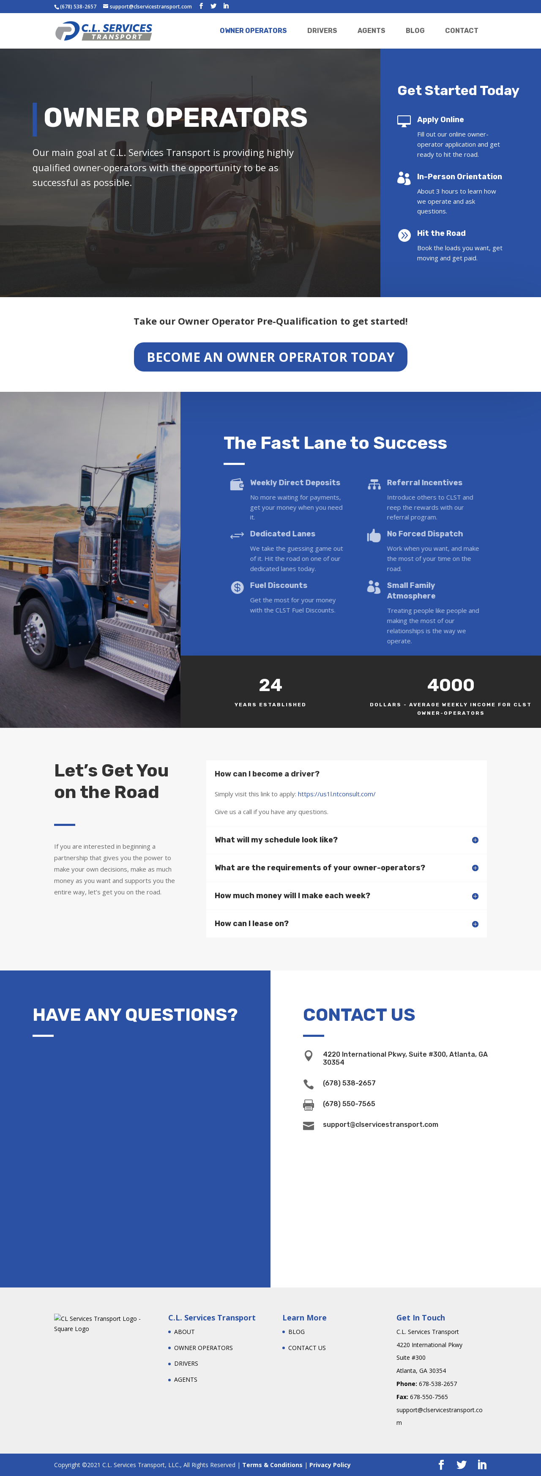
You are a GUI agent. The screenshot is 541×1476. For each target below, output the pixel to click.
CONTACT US (307, 1348)
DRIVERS (322, 31)
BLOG (415, 31)
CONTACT (461, 31)
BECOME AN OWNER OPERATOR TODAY (271, 355)
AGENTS (371, 31)
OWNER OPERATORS (253, 31)
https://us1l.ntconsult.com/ (337, 794)
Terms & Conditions (272, 1465)
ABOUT (184, 1332)
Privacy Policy (330, 1465)
